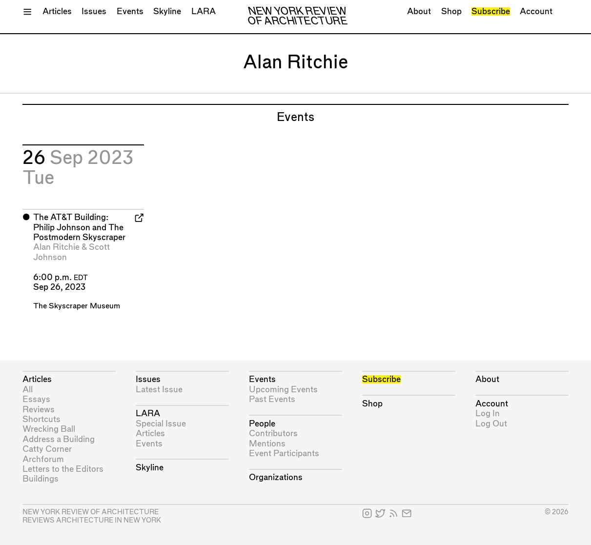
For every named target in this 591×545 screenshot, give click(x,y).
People (262, 424)
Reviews (38, 409)
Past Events (272, 399)
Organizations (276, 477)
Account (536, 11)
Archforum (43, 459)
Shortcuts (41, 419)
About (419, 11)
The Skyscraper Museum (76, 306)
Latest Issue (159, 389)
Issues (94, 11)
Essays (36, 399)
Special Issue (161, 424)
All (27, 389)
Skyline (167, 11)
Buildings (40, 479)
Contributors (273, 433)
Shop (451, 11)
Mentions (267, 444)
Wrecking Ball (48, 429)
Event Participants (284, 453)
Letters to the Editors (62, 469)
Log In (487, 413)
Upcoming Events (283, 389)
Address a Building (58, 439)
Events (130, 11)
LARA (203, 11)
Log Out (491, 424)
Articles (57, 11)
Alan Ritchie (56, 247)
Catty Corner (47, 449)
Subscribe (490, 11)
